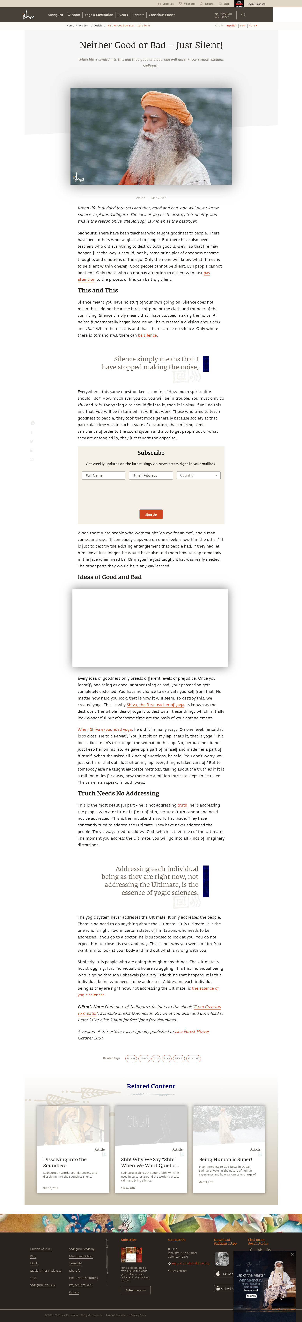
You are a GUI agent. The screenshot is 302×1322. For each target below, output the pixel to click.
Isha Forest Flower (192, 1031)
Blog (33, 1256)
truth (182, 805)
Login (250, 3)
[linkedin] (31, 451)
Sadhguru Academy (81, 1249)
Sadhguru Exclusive (43, 1285)
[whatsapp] (33, 424)
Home (70, 25)
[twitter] (31, 442)
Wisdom (73, 15)
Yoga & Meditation (99, 15)
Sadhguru (55, 15)
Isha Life (74, 1270)
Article (98, 25)
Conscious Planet (162, 15)
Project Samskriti (80, 1285)
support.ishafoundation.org (190, 1263)
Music (34, 1263)
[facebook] (32, 433)
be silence (147, 335)
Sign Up (260, 3)
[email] (31, 460)
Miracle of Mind (41, 1249)
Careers (74, 1292)
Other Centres (177, 1270)
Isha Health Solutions (83, 1277)
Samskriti (75, 1263)
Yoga (33, 1277)
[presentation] (151, 498)
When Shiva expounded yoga (105, 729)
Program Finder (226, 15)
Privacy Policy (138, 1315)
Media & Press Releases (45, 1270)
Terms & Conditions (117, 1315)
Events (123, 15)
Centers (138, 15)
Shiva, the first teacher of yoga (155, 705)
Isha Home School (81, 1256)
